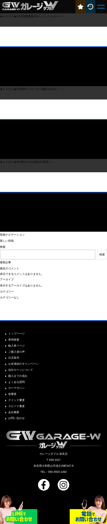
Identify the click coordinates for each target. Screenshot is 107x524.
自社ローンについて (20, 369)
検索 (2, 246)
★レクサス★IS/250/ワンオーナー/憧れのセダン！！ (32, 89)
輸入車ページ (16, 345)
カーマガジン (16, 387)
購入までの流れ (17, 375)
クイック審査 (16, 400)
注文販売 (13, 357)
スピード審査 (16, 406)
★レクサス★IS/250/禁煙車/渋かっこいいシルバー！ (32, 16)
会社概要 (13, 412)
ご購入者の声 (16, 351)
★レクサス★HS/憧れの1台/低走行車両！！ (27, 161)
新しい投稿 (7, 240)
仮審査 (12, 394)
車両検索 (13, 339)
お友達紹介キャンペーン (23, 363)
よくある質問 (16, 382)
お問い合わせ (16, 418)
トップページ (16, 333)
